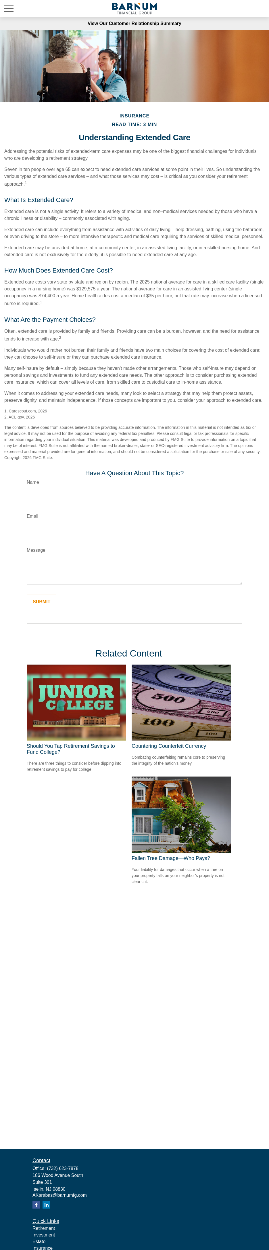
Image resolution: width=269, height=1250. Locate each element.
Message (36, 550)
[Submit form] (41, 602)
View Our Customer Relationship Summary (134, 23)
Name (33, 482)
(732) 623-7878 (62, 1168)
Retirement (43, 1228)
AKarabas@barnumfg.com (59, 1195)
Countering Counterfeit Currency (169, 746)
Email (32, 516)
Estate (38, 1241)
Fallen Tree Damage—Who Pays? (171, 858)
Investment (43, 1234)
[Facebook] (36, 1205)
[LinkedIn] (46, 1205)
